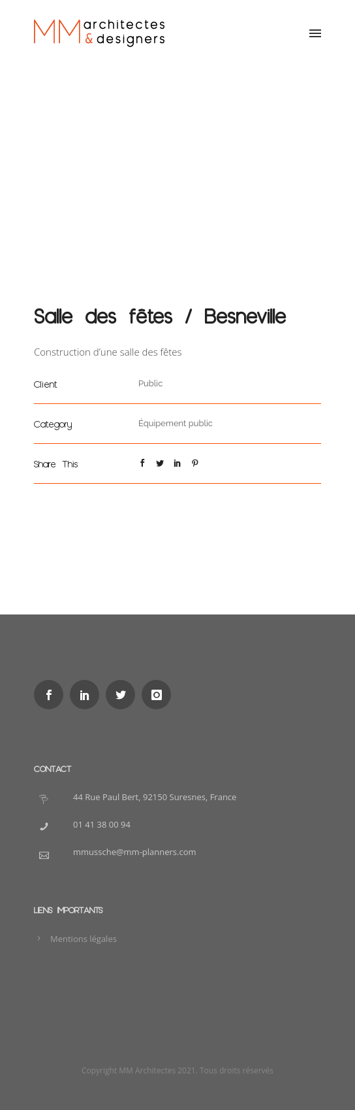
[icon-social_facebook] (52, 694)
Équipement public (175, 423)
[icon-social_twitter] (124, 694)
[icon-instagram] (160, 694)
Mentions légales (83, 939)
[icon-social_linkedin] (88, 694)
